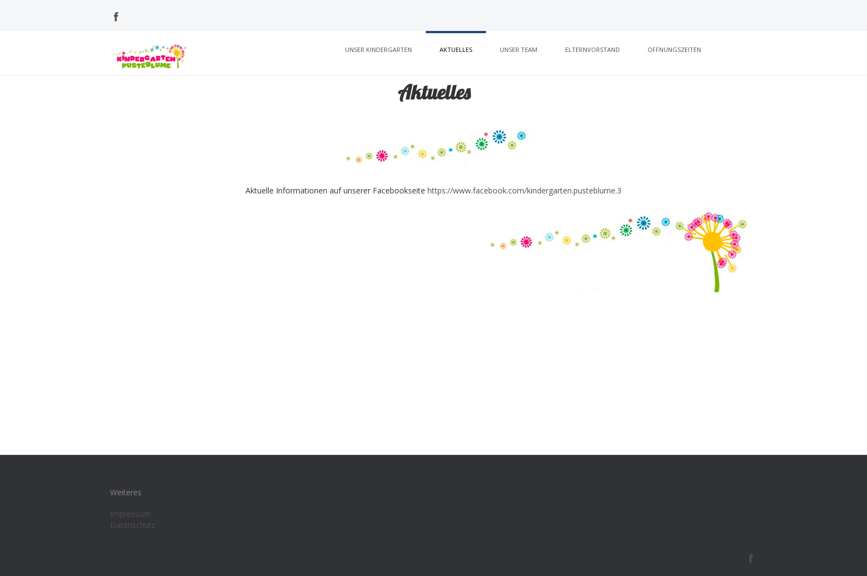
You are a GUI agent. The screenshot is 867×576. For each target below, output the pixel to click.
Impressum (130, 514)
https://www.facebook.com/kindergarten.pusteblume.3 (524, 190)
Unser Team (518, 49)
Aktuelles (456, 49)
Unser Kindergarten (378, 49)
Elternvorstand (592, 49)
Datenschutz (132, 525)
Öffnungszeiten (674, 49)
